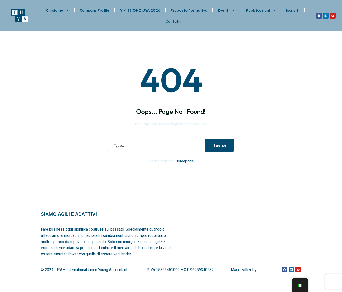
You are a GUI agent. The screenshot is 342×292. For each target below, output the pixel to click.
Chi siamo (57, 10)
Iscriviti (292, 10)
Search (218, 153)
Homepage (184, 169)
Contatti (172, 21)
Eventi (227, 10)
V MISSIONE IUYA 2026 (140, 10)
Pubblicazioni (261, 10)
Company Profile (94, 10)
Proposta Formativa (189, 10)
